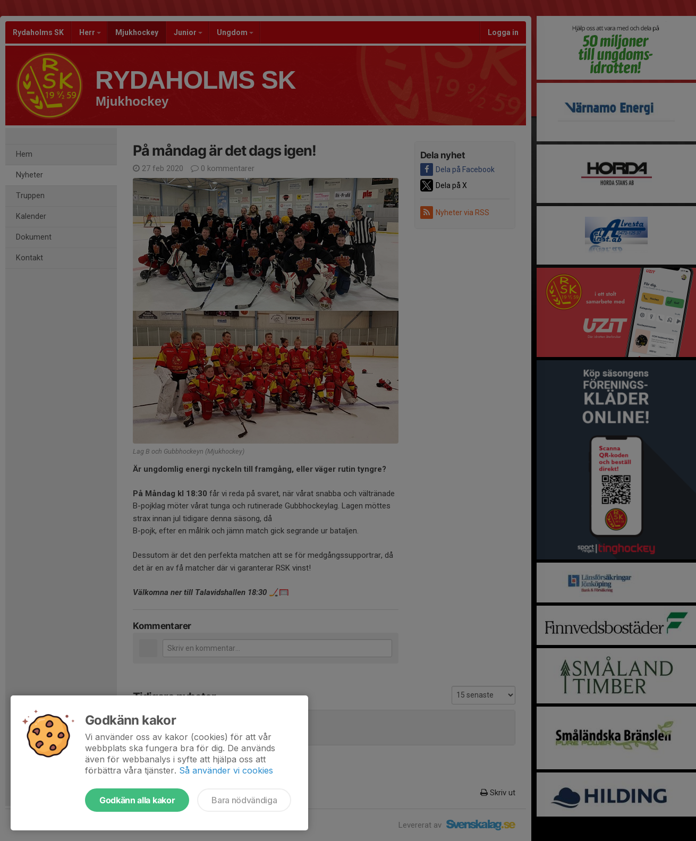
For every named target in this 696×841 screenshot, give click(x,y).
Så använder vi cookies (226, 770)
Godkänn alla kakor (137, 800)
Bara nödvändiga (244, 800)
